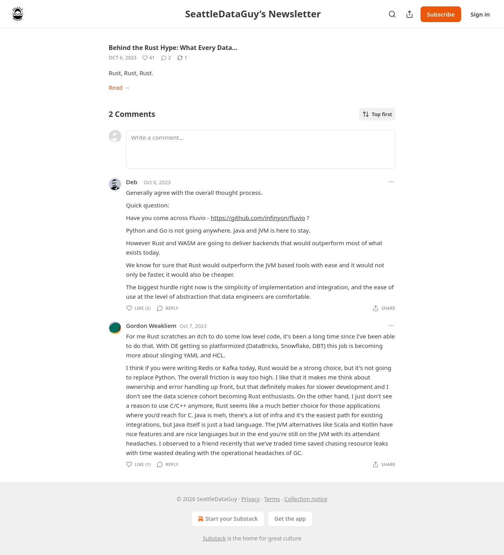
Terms (272, 499)
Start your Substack (227, 518)
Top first (377, 114)
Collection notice (305, 499)
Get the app (290, 518)
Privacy (250, 499)
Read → (119, 87)
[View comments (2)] (166, 58)
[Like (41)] (148, 58)
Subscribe (441, 14)
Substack (214, 538)
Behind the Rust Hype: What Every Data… (173, 47)
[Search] (392, 14)
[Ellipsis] (391, 182)
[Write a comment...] (260, 149)
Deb (131, 182)
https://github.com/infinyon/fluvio (258, 218)
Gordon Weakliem (151, 325)
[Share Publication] (409, 14)
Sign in (480, 14)
